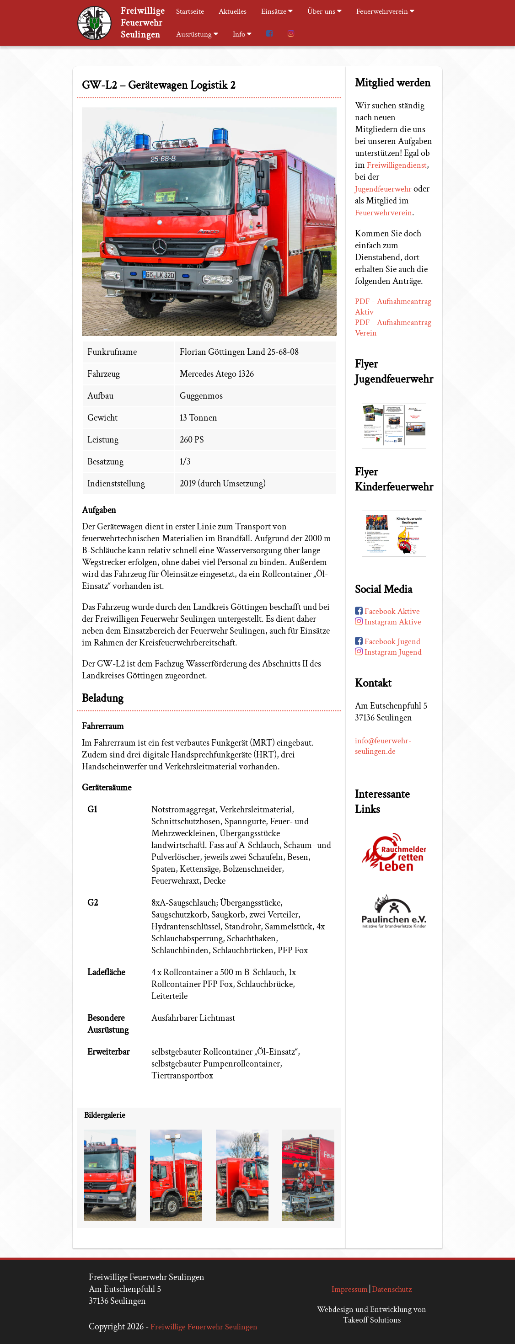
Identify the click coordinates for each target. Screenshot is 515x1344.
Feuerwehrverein (385, 11)
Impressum (350, 1289)
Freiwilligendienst (397, 167)
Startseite (190, 11)
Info (242, 34)
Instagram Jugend (388, 654)
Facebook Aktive (387, 613)
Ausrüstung (197, 34)
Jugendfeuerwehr (383, 191)
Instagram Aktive (388, 624)
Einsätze (277, 11)
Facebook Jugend (387, 643)
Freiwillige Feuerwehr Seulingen (204, 1327)
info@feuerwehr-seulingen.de (383, 747)
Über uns (324, 11)
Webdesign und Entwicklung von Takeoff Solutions (371, 1314)
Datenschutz (392, 1289)
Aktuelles (233, 11)
